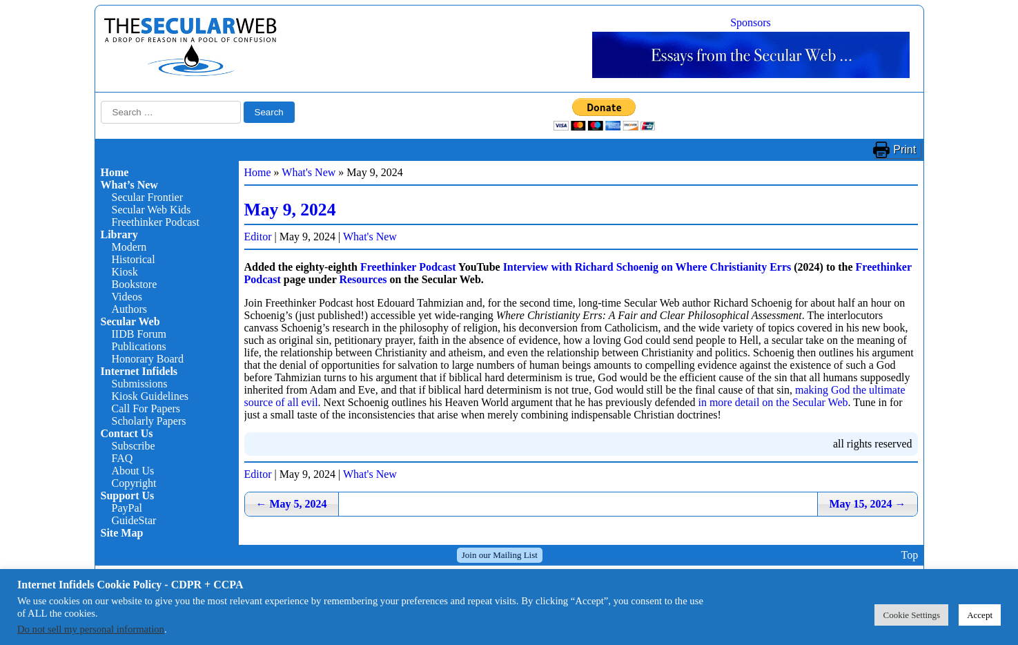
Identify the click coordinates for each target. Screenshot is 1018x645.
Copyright (134, 483)
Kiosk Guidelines (150, 396)
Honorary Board (148, 359)
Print (904, 149)
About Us (133, 470)
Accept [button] (979, 615)
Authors (130, 309)
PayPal (127, 508)
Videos (127, 296)
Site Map (122, 533)
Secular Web (130, 321)
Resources (362, 279)
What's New (308, 172)
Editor (258, 236)
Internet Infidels (139, 371)
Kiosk (125, 272)
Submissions (140, 383)
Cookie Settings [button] (911, 615)
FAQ (122, 458)
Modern (129, 247)
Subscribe (133, 446)
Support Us (128, 495)
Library (119, 234)
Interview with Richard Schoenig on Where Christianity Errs (647, 267)
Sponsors (750, 22)
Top (909, 555)
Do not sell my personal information (90, 629)
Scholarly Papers (149, 421)
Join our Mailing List (500, 555)
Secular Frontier (148, 197)
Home (115, 172)
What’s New (129, 185)
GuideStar (134, 520)
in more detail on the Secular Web (773, 402)
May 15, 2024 (867, 504)
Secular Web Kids (151, 209)
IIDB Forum (139, 334)
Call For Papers (146, 408)
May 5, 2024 (291, 504)
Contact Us (127, 433)
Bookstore (134, 284)
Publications (139, 346)
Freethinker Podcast (156, 222)
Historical (133, 259)
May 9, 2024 (290, 210)
